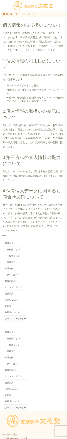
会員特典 (9, 293)
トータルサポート (13, 287)
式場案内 (9, 268)
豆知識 (8, 306)
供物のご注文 (11, 299)
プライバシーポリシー (15, 318)
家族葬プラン (13, 249)
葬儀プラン (10, 243)
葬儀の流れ (10, 281)
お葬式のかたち (12, 312)
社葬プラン (12, 262)
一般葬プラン (13, 256)
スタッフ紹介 (11, 274)
